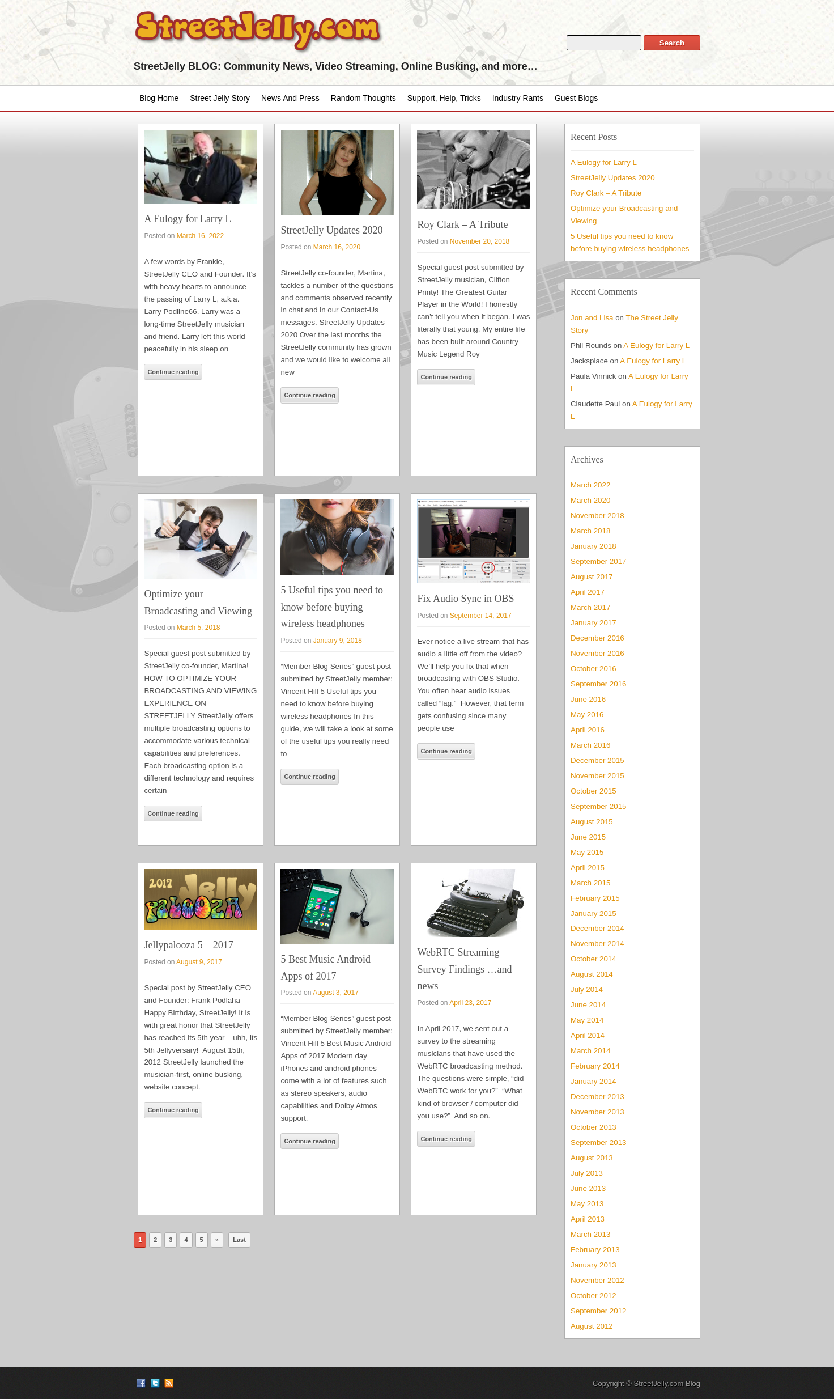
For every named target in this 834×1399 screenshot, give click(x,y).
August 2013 (592, 1158)
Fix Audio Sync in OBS (465, 598)
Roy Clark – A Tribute (462, 224)
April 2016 (588, 730)
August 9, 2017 (199, 962)
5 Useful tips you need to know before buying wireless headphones (331, 606)
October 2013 (593, 1127)
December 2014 (597, 928)
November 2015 (597, 775)
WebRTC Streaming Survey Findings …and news (464, 969)
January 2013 (593, 1265)
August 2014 (592, 974)
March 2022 (590, 485)
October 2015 (593, 791)
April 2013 (588, 1219)
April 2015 (588, 867)
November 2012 (597, 1280)
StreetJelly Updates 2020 (331, 230)
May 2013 (587, 1203)
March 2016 (590, 745)
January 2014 (593, 1081)
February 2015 (595, 898)
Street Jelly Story (220, 98)
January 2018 (593, 546)
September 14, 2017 (481, 616)
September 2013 (598, 1142)
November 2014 (597, 943)
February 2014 (595, 1066)
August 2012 (592, 1326)
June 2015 (588, 837)
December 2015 (597, 760)
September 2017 (598, 561)
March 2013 (590, 1234)
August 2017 (592, 577)
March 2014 (590, 1050)
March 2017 (590, 607)
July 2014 (587, 989)
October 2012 (593, 1295)
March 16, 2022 (200, 236)
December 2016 (597, 638)
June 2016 (588, 699)
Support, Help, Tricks (444, 98)
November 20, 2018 (479, 241)
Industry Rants (517, 98)
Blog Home (158, 98)
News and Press (290, 98)
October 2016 (593, 668)
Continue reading (172, 371)
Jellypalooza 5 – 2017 (188, 945)
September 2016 (598, 684)
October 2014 (593, 959)
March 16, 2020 (336, 247)
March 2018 (590, 531)
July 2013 (587, 1173)
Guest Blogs (576, 98)
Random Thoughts (363, 98)
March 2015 (590, 883)
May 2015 (587, 852)
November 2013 (597, 1112)
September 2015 (598, 806)
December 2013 (597, 1096)
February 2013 (595, 1249)
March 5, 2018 (198, 627)
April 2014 (588, 1035)
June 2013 (588, 1188)
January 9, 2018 (337, 641)
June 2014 (588, 1005)
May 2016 (587, 714)
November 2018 (597, 515)
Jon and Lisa (592, 317)
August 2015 (592, 821)
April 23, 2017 (470, 1003)
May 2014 (587, 1020)
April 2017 (588, 592)
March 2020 (590, 500)
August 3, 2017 (336, 993)
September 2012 (598, 1311)
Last (239, 1239)
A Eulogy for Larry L (187, 218)
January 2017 (593, 622)
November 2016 (597, 653)
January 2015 (593, 913)
